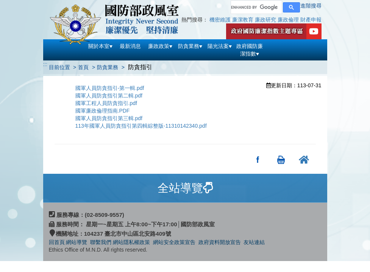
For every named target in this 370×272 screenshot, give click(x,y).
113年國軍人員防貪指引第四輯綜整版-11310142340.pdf (141, 126)
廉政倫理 (288, 20)
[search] (255, 7)
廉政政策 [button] (160, 46)
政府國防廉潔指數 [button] (249, 50)
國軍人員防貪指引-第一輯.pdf (109, 88)
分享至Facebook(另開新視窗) (258, 159)
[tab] (185, 188)
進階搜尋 (311, 6)
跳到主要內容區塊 (21, 4)
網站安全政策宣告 (174, 242)
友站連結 (254, 242)
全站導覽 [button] (185, 188)
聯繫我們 (100, 242)
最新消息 (130, 46)
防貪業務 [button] (190, 46)
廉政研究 (265, 20)
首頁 (83, 67)
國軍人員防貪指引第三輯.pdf (108, 118)
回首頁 (57, 242)
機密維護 (220, 20)
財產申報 (311, 20)
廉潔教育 (242, 20)
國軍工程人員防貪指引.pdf (106, 103)
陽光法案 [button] (220, 46)
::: (45, 64)
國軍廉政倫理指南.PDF (102, 111)
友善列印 (281, 159)
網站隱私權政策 (131, 242)
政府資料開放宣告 (219, 242)
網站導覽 (77, 242)
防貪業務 (107, 67)
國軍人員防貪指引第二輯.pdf (108, 96)
